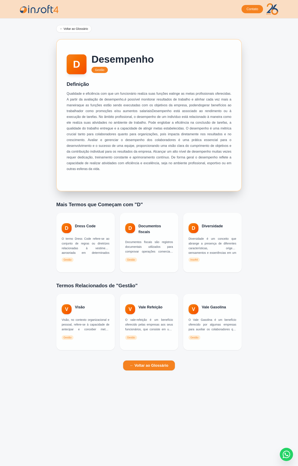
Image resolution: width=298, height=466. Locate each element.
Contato (252, 9)
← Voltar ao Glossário (74, 28)
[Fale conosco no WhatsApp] (286, 454)
